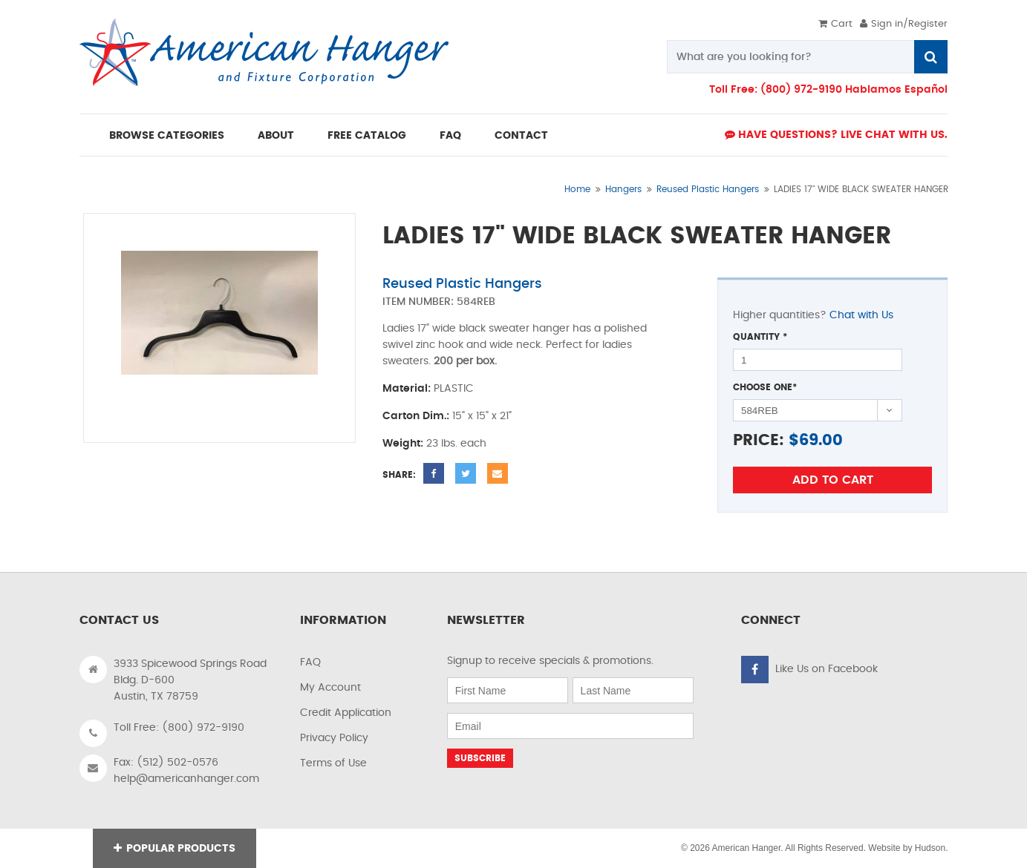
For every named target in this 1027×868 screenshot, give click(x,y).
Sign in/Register (904, 24)
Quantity (760, 336)
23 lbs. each (456, 443)
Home (577, 189)
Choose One (765, 387)
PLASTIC (454, 389)
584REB (476, 302)
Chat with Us (861, 315)
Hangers (623, 189)
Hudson (930, 848)
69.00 (821, 440)
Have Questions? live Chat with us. (836, 134)
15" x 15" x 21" (482, 416)
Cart (835, 24)
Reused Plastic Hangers (707, 189)
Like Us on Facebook (826, 669)
